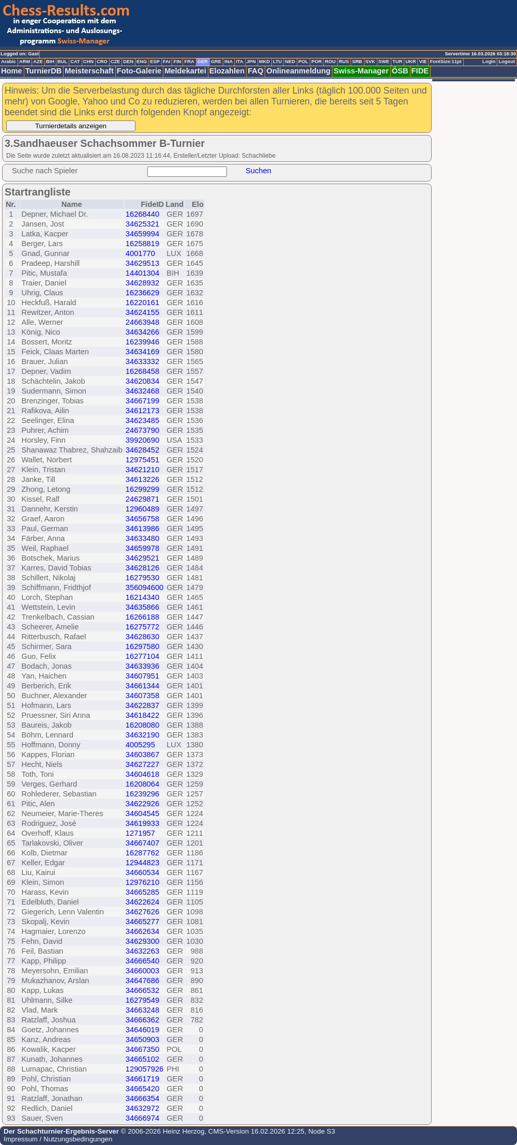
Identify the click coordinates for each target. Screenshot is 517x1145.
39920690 (142, 440)
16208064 (142, 784)
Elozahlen (227, 71)
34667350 (142, 1049)
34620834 (142, 381)
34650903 (142, 1039)
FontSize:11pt (445, 61)
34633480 (142, 538)
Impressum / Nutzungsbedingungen (58, 1139)
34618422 (142, 715)
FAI (167, 61)
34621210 (142, 469)
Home (11, 71)
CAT (75, 61)
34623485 (142, 420)
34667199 (142, 401)
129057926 (144, 1069)
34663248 (142, 1010)
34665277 (142, 921)
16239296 (142, 794)
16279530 (142, 578)
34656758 (142, 519)
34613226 (142, 479)
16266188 (142, 617)
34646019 (142, 1030)
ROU (330, 61)
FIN (177, 61)
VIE (423, 61)
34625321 (142, 224)
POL (303, 61)
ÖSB (400, 71)
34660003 (142, 971)
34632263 (142, 951)
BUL (62, 61)
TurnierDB (43, 71)
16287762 (142, 853)
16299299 (142, 489)
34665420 (142, 1088)
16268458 (142, 371)
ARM (24, 61)
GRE (216, 61)
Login (488, 61)
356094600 (144, 587)
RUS (344, 61)
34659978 (142, 548)
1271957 (140, 833)
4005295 (140, 745)
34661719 (142, 1079)
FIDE (420, 71)
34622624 (142, 902)
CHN (88, 61)
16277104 (142, 656)
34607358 (142, 695)
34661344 (142, 686)
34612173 (142, 410)
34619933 (142, 823)
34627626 (142, 912)
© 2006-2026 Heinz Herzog (161, 1131)
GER (202, 61)
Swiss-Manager (361, 71)
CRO (102, 61)
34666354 (142, 1098)
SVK (370, 61)
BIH (50, 61)
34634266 (142, 332)
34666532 (142, 990)
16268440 (142, 214)
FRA (189, 61)
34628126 (142, 568)
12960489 (142, 509)
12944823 (142, 862)
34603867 (142, 754)
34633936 (142, 666)
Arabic (8, 61)
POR (316, 61)
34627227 (142, 764)
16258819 (142, 243)
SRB (357, 61)
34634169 (142, 352)
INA (228, 61)
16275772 (142, 627)
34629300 (142, 941)
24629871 (142, 499)
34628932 (142, 283)
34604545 (142, 813)
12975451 (142, 460)
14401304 (142, 273)
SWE (383, 61)
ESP (155, 61)
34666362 (142, 1020)
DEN (128, 61)
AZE (38, 61)
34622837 (142, 705)
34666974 (142, 1118)
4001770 (140, 253)
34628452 (142, 450)
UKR (410, 61)
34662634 (142, 931)
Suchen (258, 171)
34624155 (142, 312)
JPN (251, 61)
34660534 (142, 872)
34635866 (142, 607)
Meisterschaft (89, 71)
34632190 (142, 735)
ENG (141, 61)
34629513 (142, 263)
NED (290, 61)
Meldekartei (185, 71)
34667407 (142, 843)
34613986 (142, 528)
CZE (115, 61)
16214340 (142, 597)
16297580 (142, 646)
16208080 (142, 725)
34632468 (142, 391)
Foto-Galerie (139, 71)
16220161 (142, 302)
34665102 (142, 1059)
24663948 (142, 322)
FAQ (255, 71)
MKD (264, 61)
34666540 (142, 961)
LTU (277, 61)
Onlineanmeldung (298, 71)
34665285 (142, 892)
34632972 (142, 1108)
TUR (397, 61)
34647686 (142, 980)
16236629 (142, 293)
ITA (239, 61)
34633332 (142, 361)
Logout (506, 61)
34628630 (142, 636)
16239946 (142, 342)
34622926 (142, 804)
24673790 (142, 430)
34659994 (142, 234)
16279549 (142, 1000)
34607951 (142, 676)
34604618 (142, 774)
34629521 (142, 558)
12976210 (142, 882)
